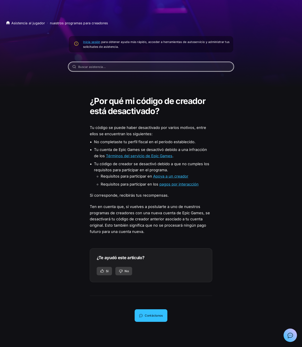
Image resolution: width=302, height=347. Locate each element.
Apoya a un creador (170, 176)
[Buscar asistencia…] (151, 66)
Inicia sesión (91, 42)
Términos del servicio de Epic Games (139, 156)
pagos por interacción (179, 184)
